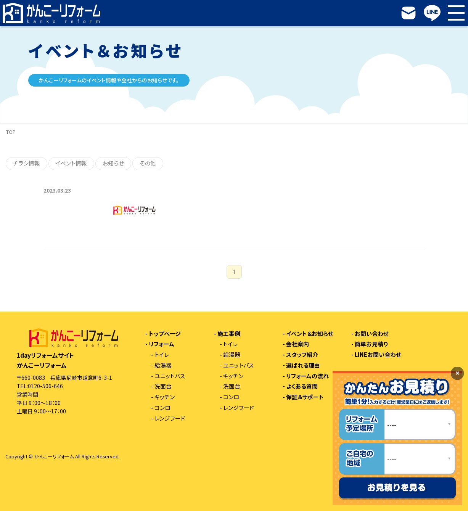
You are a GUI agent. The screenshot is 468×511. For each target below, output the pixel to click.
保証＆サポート (305, 397)
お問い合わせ (372, 333)
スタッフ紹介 (302, 354)
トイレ (161, 354)
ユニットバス (169, 376)
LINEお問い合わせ (378, 354)
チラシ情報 (26, 163)
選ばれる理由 (303, 365)
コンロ (162, 407)
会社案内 (297, 344)
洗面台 (163, 386)
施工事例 (228, 333)
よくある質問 (302, 386)
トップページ (165, 333)
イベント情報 (71, 163)
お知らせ (113, 163)
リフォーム (161, 344)
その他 (148, 163)
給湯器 (163, 365)
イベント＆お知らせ (309, 333)
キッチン (164, 397)
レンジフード (169, 418)
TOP (11, 132)
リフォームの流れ (307, 376)
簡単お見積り (371, 344)
